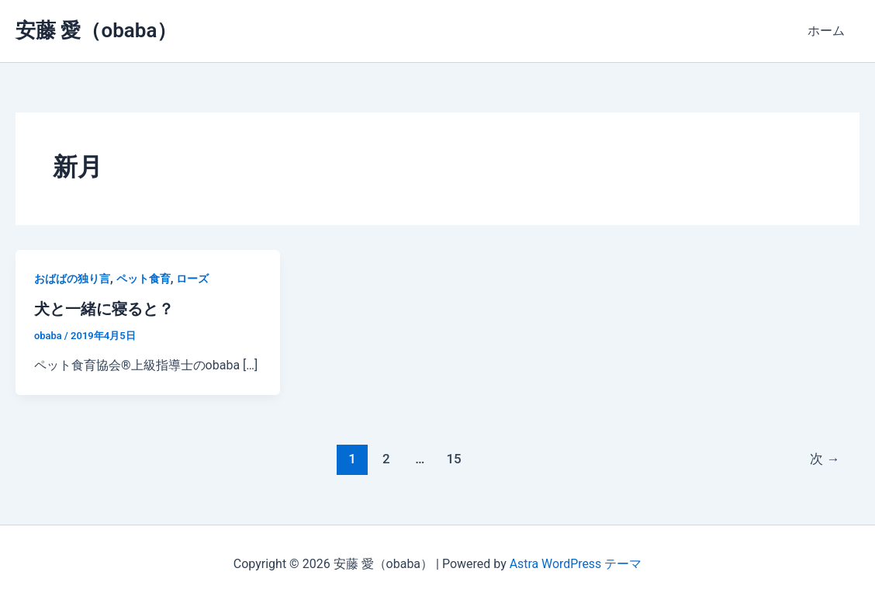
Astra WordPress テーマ (575, 563)
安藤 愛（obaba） (96, 30)
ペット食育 (143, 278)
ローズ (192, 278)
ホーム (828, 30)
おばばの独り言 (72, 278)
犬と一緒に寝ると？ (104, 309)
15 (453, 458)
